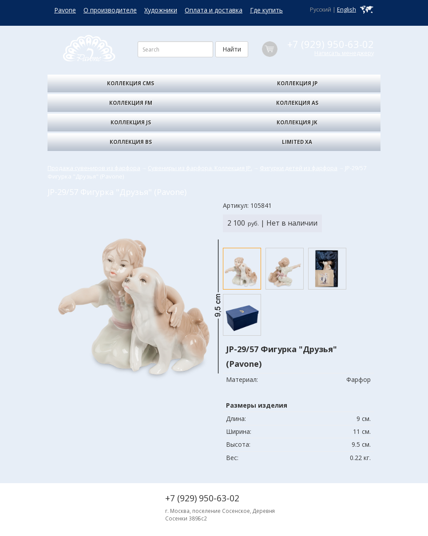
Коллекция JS (131, 122)
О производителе (110, 10)
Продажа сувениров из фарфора (94, 168)
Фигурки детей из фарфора (298, 168)
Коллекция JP (297, 83)
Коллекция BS (131, 142)
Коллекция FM (130, 102)
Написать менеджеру (344, 53)
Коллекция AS (297, 102)
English (346, 9)
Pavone (65, 10)
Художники (160, 10)
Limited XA (297, 142)
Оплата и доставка (213, 10)
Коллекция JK (297, 122)
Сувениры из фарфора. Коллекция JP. (200, 168)
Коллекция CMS (130, 83)
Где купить (266, 10)
